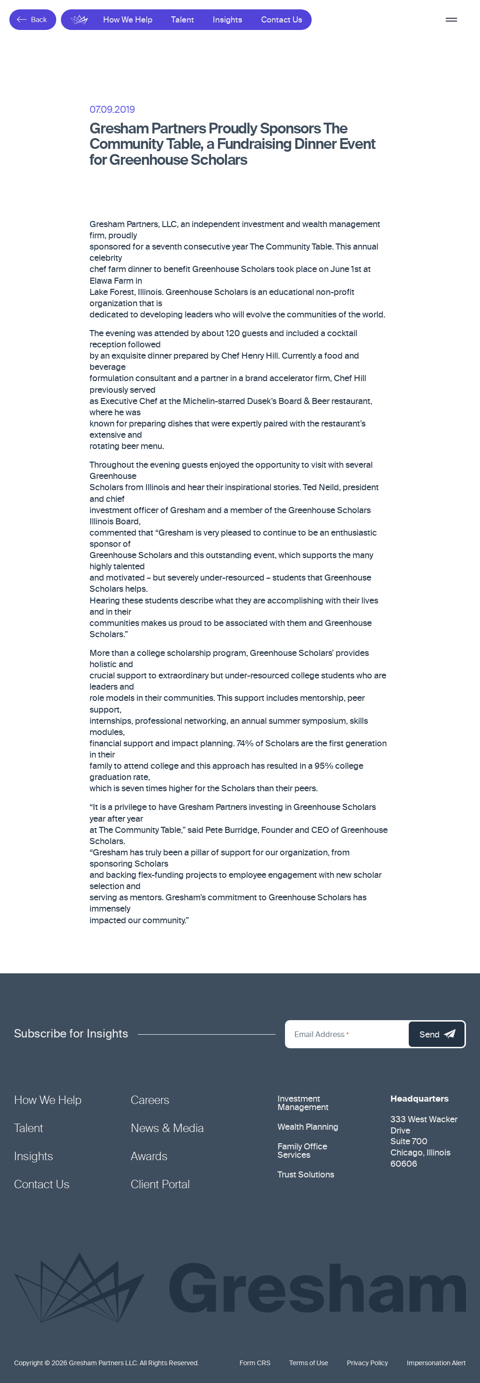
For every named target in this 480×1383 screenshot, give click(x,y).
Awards (149, 1156)
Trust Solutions (306, 1175)
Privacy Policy (367, 1363)
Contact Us (281, 20)
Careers (150, 1100)
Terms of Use (308, 1363)
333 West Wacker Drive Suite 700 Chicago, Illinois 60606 (424, 1142)
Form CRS (255, 1363)
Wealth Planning (308, 1127)
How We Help (127, 20)
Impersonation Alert (436, 1363)
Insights (227, 20)
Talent (182, 20)
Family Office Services (302, 1151)
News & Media (167, 1128)
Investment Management (303, 1103)
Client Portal (160, 1185)
